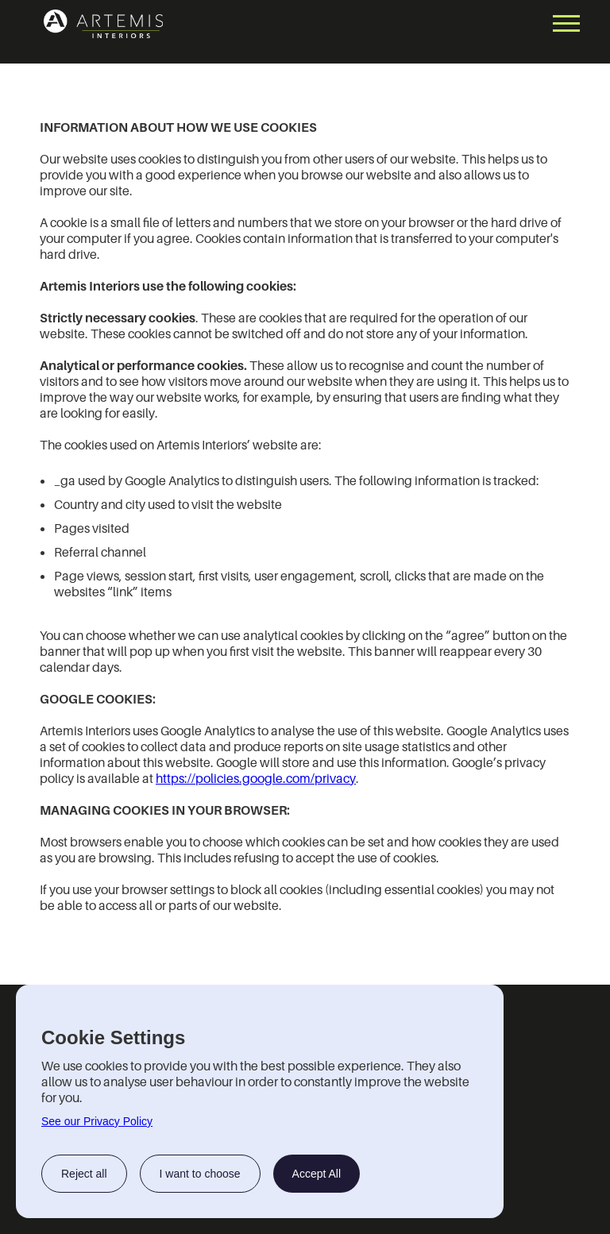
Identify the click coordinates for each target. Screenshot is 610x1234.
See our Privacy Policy (96, 1121)
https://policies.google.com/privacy (256, 778)
